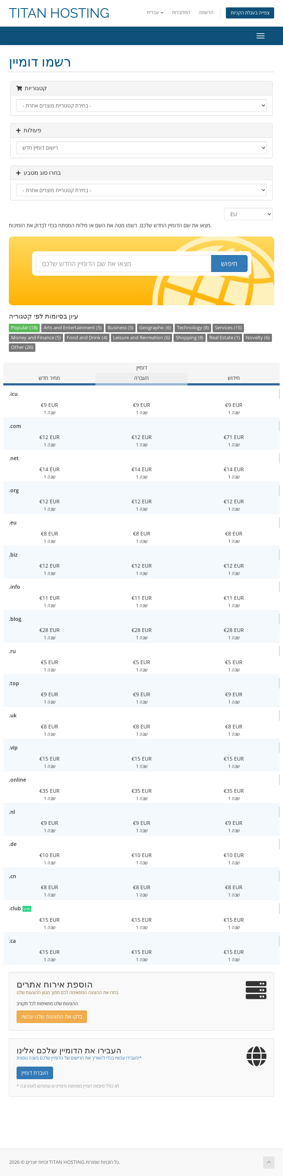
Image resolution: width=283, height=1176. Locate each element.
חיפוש (229, 263)
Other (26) (22, 347)
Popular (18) (24, 327)
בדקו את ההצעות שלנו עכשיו (51, 1016)
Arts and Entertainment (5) (72, 327)
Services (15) (228, 327)
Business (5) (120, 327)
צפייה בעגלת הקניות (250, 13)
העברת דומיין (34, 1072)
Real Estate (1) (224, 337)
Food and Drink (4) (87, 337)
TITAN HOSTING (59, 13)
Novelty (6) (258, 337)
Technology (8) (193, 327)
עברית (155, 12)
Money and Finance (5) (36, 337)
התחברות (181, 12)
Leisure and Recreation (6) (141, 337)
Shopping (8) (189, 337)
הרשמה (206, 12)
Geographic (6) (155, 327)
